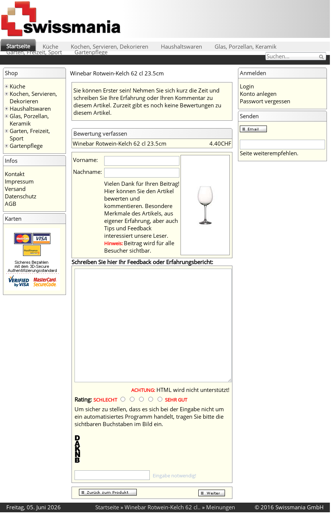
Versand (15, 188)
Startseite (18, 46)
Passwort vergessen (265, 101)
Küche (50, 46)
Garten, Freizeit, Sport (34, 52)
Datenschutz (20, 196)
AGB (10, 203)
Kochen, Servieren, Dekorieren (109, 46)
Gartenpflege (91, 52)
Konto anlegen (258, 93)
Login (247, 86)
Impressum (19, 181)
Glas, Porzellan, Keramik (246, 46)
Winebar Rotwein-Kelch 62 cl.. (163, 507)
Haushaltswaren (181, 46)
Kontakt (14, 174)
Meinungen (220, 507)
